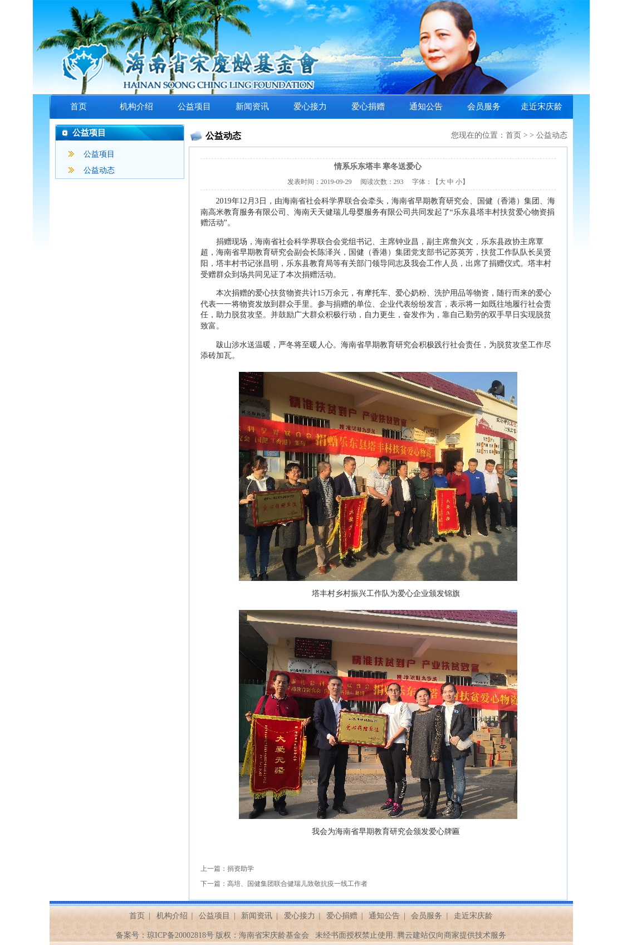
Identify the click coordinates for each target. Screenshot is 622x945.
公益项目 (194, 106)
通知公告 (426, 106)
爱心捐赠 (368, 106)
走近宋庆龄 (541, 106)
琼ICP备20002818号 (180, 935)
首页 (78, 106)
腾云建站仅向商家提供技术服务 (451, 935)
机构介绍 (136, 106)
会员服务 (484, 106)
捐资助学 (240, 869)
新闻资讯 (252, 106)
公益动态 (99, 170)
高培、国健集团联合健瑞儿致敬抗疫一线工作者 (297, 884)
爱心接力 (310, 106)
